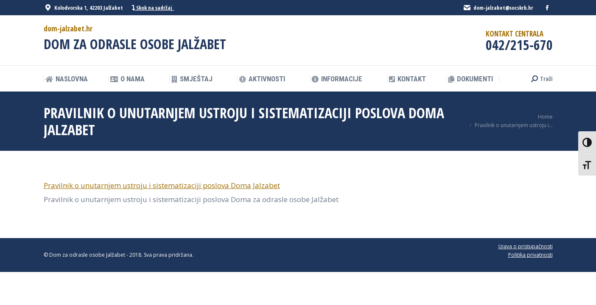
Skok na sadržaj (153, 8)
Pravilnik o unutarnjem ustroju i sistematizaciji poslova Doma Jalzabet (162, 185)
